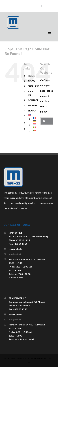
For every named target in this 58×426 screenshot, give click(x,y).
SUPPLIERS (33, 86)
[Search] (44, 121)
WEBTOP (32, 105)
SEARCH (32, 110)
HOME (31, 76)
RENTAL (32, 81)
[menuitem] (32, 115)
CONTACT (33, 100)
